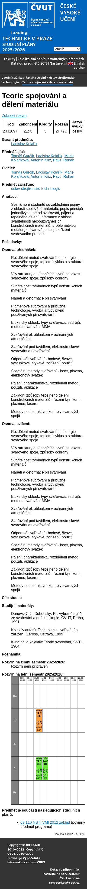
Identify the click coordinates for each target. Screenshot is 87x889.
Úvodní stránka (12, 77)
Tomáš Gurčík (22, 156)
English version (76, 65)
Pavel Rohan (63, 160)
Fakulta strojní (36, 77)
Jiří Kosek (33, 845)
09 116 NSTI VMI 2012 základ (45, 822)
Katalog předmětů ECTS (29, 63)
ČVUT (11, 853)
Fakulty (10, 59)
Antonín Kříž (41, 160)
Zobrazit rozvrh (14, 116)
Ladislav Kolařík (24, 144)
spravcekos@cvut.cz (64, 882)
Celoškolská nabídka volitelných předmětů (51, 59)
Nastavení (58, 63)
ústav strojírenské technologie (35, 189)
